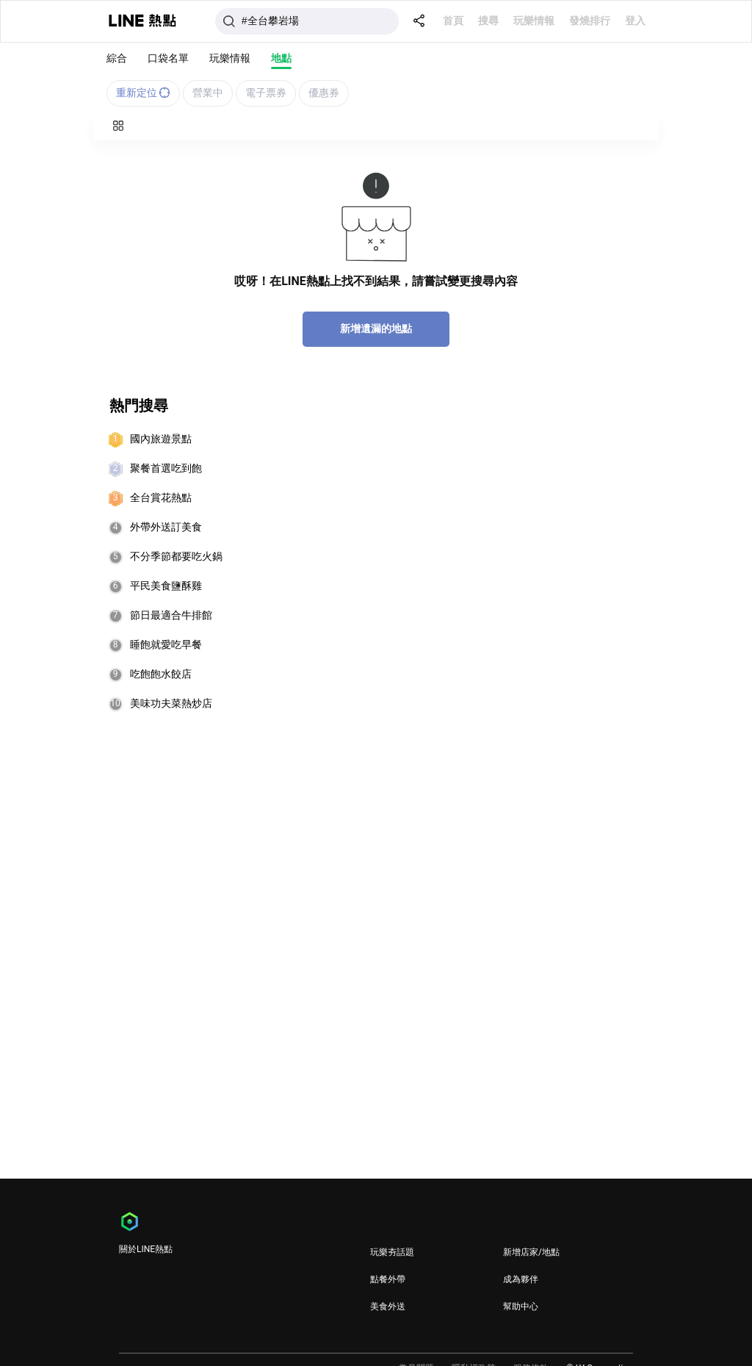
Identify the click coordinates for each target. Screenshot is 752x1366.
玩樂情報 (533, 20)
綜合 (116, 58)
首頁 (453, 20)
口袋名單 (168, 58)
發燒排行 (589, 20)
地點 (281, 58)
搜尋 (488, 20)
